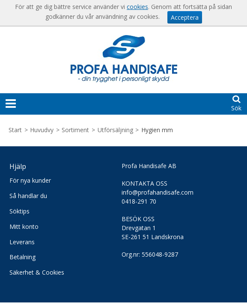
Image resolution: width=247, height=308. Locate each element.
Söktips (19, 211)
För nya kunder (30, 180)
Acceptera (185, 17)
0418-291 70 (139, 201)
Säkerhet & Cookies (36, 272)
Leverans (22, 242)
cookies (137, 7)
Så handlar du (28, 196)
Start (15, 130)
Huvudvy (42, 130)
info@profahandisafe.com (157, 192)
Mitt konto (24, 226)
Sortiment (75, 130)
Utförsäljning (115, 130)
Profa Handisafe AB (149, 166)
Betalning (22, 257)
